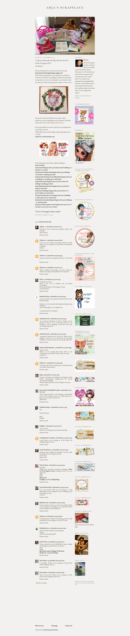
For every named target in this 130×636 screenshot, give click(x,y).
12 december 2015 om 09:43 (54, 255)
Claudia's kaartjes (45, 407)
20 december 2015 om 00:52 (57, 502)
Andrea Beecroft (44, 318)
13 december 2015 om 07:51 (51, 375)
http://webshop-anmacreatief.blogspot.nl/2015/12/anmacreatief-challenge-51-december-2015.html (53, 168)
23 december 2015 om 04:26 (54, 516)
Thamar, (42, 226)
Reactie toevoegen (41, 583)
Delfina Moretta (44, 528)
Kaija (41, 375)
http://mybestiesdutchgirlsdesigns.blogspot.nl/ (49, 73)
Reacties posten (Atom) (51, 630)
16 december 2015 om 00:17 (53, 426)
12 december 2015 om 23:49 (58, 318)
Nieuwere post (39, 626)
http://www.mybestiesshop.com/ (45, 136)
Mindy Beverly (44, 502)
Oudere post (68, 626)
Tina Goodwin (44, 465)
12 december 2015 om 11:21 (54, 267)
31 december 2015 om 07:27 (56, 542)
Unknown (42, 240)
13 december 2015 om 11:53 (58, 407)
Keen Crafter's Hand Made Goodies (50, 390)
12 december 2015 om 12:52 (52, 279)
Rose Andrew (43, 560)
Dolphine (42, 426)
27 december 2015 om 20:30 (58, 528)
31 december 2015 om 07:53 (56, 560)
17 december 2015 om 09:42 (56, 465)
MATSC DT (43, 478)
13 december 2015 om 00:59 (63, 347)
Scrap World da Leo (45, 450)
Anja (87, 60)
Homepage (54, 626)
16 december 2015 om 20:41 (64, 438)
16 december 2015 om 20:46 (60, 450)
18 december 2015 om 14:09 (60, 487)
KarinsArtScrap (44, 296)
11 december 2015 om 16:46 (54, 240)
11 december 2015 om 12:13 (53, 226)
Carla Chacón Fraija (45, 487)
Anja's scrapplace (65, 7)
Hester (42, 279)
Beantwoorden (44, 235)
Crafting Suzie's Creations (47, 438)
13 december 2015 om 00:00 (58, 334)
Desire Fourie (43, 542)
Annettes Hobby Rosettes (47, 347)
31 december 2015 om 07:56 (56, 572)
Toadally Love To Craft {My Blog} (49, 479)
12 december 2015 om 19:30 (57, 296)
